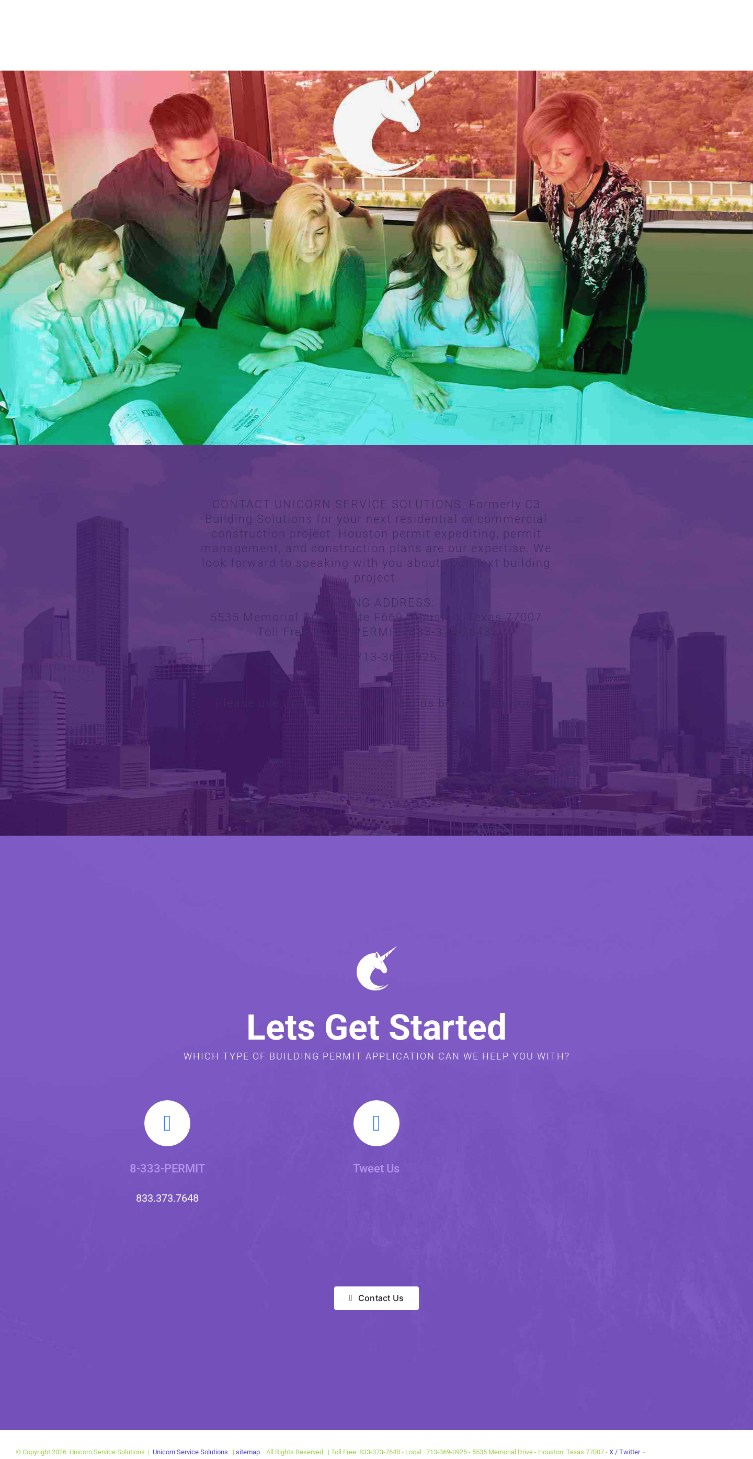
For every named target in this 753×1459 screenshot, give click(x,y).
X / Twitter (625, 1452)
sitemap (248, 1452)
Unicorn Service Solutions (190, 1452)
